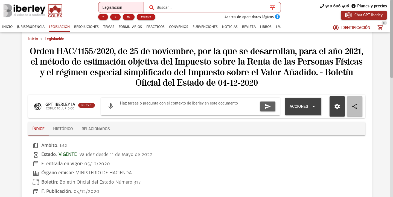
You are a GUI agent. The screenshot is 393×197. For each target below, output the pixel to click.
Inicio (33, 38)
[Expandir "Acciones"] (303, 106)
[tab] (7, 27)
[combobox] (212, 7)
